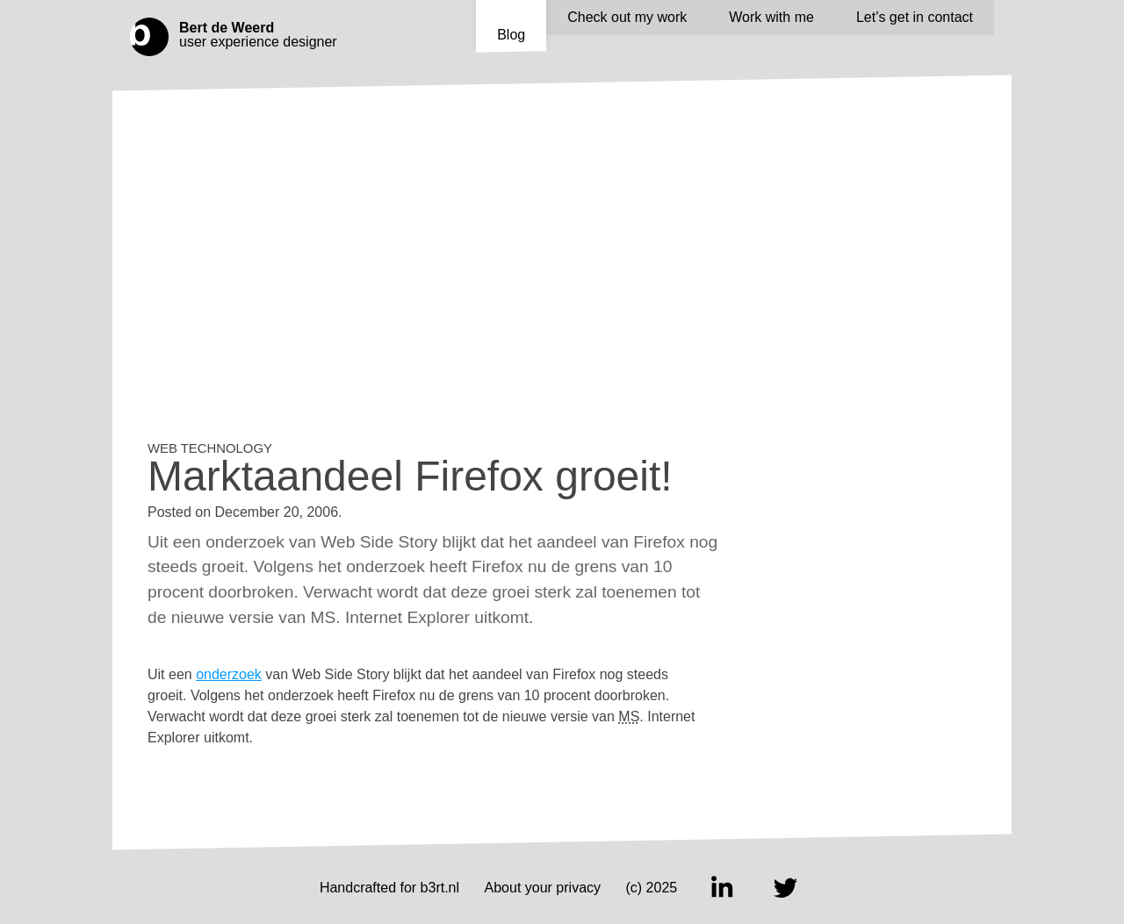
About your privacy (543, 887)
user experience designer (261, 35)
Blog (511, 34)
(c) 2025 (652, 887)
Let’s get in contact (914, 17)
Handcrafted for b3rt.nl (389, 887)
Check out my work (627, 17)
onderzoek (229, 674)
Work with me (771, 17)
